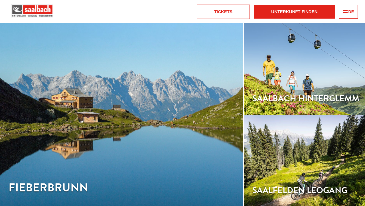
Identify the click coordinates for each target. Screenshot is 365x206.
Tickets (223, 11)
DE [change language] (348, 11)
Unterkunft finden (294, 11)
